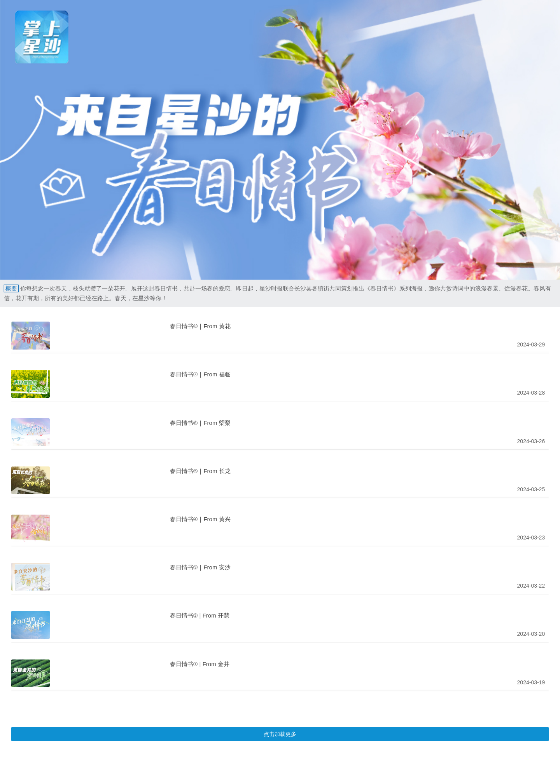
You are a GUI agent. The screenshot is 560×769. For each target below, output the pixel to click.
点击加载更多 (280, 734)
